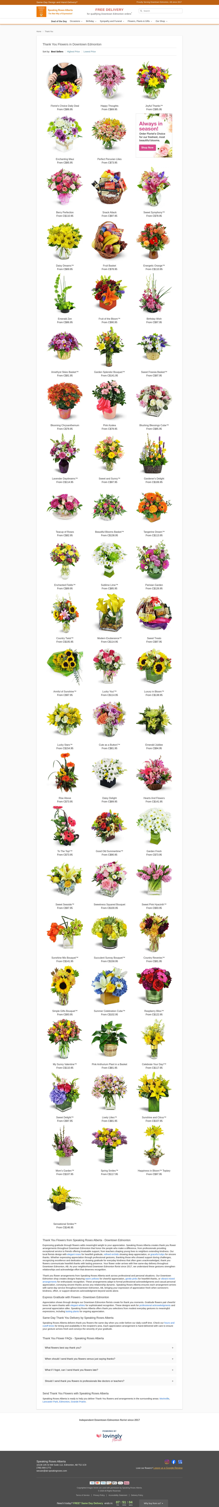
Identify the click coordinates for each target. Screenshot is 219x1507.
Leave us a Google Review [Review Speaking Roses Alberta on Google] (167, 1468)
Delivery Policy (137, 1495)
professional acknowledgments (155, 1305)
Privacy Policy (99, 1495)
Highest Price (73, 51)
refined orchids (111, 1254)
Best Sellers (57, 51)
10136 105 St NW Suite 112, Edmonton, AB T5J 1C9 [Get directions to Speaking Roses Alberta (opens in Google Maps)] (61, 1465)
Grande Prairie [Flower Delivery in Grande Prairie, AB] (78, 1401)
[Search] (160, 11)
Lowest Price (89, 51)
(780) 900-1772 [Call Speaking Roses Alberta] (43, 1468)
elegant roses (74, 1254)
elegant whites (77, 1305)
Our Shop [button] (162, 21)
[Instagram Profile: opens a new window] (167, 1462)
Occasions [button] (76, 21)
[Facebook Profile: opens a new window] (174, 1462)
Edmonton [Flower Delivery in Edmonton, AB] (64, 1401)
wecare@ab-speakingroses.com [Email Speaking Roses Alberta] (51, 1471)
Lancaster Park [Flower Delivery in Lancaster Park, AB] (50, 1401)
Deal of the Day (59, 21)
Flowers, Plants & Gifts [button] (140, 21)
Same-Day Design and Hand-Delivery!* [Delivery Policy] (57, 2)
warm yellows (92, 1278)
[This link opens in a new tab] (109, 1436)
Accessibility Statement (117, 1495)
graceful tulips (158, 1254)
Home (38, 31)
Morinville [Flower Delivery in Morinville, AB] (164, 1398)
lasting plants (72, 1311)
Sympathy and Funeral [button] (112, 21)
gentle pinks (131, 1278)
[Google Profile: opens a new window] (180, 1462)
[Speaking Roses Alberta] (58, 12)
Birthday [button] (91, 21)
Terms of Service (82, 1495)
